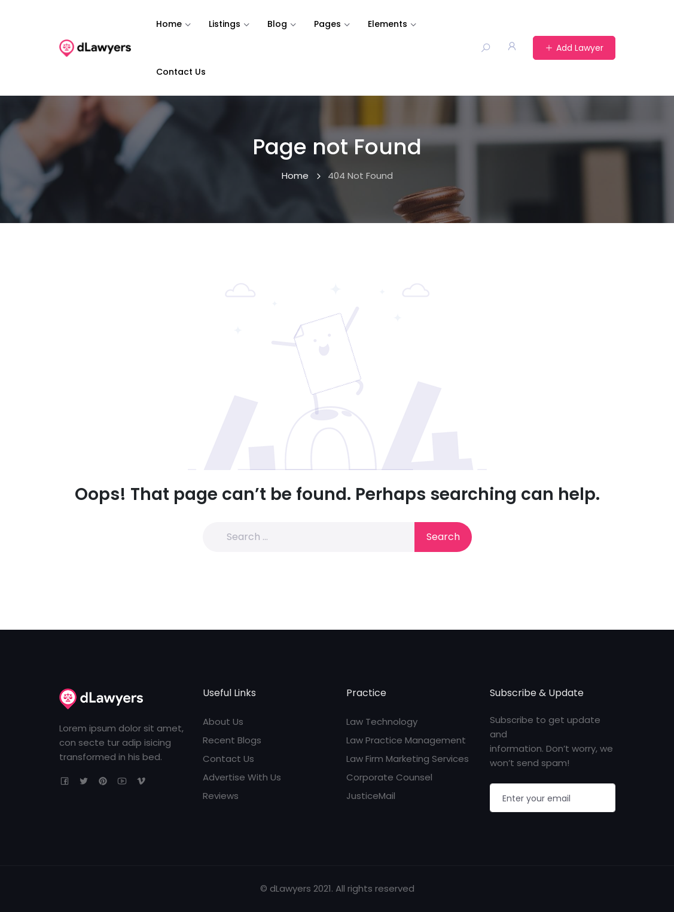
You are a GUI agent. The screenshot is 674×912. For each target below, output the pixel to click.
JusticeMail (370, 795)
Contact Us (181, 72)
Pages (327, 24)
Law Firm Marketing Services (407, 758)
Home (169, 24)
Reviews (221, 795)
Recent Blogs (232, 740)
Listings (224, 24)
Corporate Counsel (389, 777)
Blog (277, 24)
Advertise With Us (242, 777)
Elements (387, 24)
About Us (223, 721)
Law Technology (381, 721)
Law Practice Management (406, 740)
